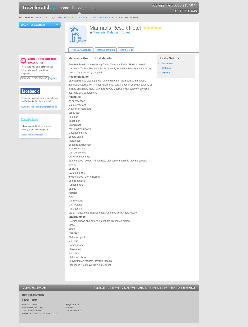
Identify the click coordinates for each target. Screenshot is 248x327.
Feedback (99, 287)
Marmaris (105, 17)
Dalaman (92, 17)
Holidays (79, 8)
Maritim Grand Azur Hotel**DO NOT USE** (40, 314)
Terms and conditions (182, 287)
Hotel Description (105, 49)
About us (113, 287)
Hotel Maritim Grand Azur (33, 308)
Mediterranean (66, 17)
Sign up (53, 78)
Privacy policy (158, 287)
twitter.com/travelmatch (32, 135)
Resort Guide (126, 49)
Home (64, 8)
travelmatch (39, 7)
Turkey (81, 17)
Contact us (128, 287)
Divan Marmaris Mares (31, 311)
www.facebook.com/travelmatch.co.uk (39, 107)
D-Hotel (69, 308)
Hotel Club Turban (29, 304)
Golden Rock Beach (74, 311)
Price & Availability (81, 49)
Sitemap (143, 287)
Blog (93, 8)
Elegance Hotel (72, 304)
